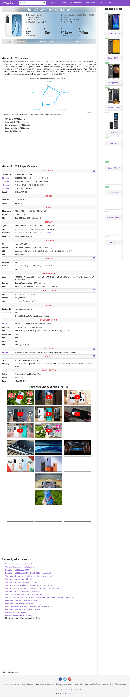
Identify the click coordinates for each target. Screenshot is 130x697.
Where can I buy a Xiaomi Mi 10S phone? (20, 567)
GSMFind (72, 693)
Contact (78, 690)
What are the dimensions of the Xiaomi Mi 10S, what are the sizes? (29, 576)
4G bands (5, 185)
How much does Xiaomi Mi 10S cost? (18, 564)
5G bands (5, 188)
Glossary (108, 3)
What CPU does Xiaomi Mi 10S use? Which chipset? (23, 594)
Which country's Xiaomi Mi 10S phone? (19, 616)
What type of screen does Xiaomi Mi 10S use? (21, 582)
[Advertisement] (49, 50)
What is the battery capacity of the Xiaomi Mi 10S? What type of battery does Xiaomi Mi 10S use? (40, 597)
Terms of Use (70, 690)
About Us (52, 690)
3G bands (5, 181)
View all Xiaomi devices (48, 41)
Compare (80, 41)
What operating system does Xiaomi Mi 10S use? (23, 591)
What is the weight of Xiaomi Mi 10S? (18, 579)
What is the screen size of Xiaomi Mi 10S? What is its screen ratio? (29, 585)
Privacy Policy (60, 690)
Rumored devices (75, 3)
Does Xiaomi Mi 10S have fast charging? (19, 603)
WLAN (4, 324)
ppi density (47, 233)
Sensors (5, 353)
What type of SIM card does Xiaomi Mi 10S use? (22, 610)
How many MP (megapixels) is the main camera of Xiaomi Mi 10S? (29, 606)
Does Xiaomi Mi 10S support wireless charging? (22, 600)
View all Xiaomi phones (17, 41)
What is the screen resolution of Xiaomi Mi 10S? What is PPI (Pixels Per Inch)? (33, 588)
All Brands (62, 3)
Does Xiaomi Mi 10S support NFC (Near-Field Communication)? (28, 573)
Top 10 (52, 3)
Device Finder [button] (90, 3)
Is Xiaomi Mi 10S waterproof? (16, 613)
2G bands (5, 178)
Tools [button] (100, 3)
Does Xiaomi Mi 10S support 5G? (17, 570)
